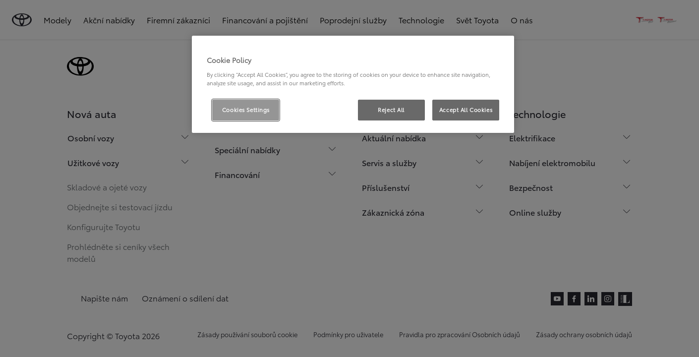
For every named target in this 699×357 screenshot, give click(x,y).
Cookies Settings (246, 110)
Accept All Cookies (465, 110)
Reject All (391, 110)
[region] (353, 84)
